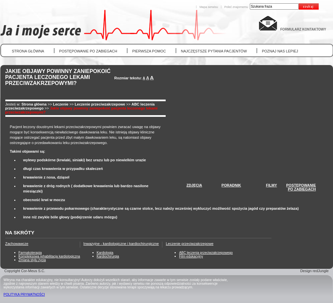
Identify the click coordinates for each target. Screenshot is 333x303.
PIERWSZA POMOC (149, 51)
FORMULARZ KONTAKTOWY (303, 29)
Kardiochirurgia (108, 256)
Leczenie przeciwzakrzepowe (100, 104)
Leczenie (61, 104)
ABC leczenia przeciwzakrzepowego (206, 253)
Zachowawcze (17, 244)
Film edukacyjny (191, 256)
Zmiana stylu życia (32, 260)
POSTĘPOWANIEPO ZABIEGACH (301, 187)
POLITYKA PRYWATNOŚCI (24, 294)
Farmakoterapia (30, 253)
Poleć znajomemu (236, 7)
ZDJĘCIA (194, 185)
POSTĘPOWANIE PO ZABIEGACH (88, 51)
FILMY (271, 185)
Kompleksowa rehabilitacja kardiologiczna (49, 256)
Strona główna (34, 104)
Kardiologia (105, 253)
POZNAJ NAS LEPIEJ (280, 51)
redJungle (321, 271)
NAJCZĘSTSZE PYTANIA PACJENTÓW (214, 51)
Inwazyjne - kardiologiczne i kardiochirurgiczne (121, 244)
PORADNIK (231, 185)
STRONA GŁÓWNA (28, 51)
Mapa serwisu (209, 7)
